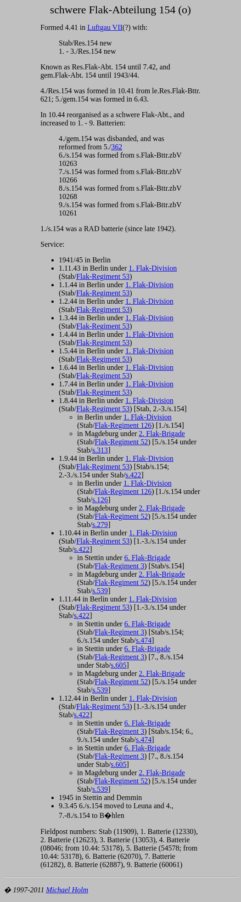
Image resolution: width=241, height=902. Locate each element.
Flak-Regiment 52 (121, 442)
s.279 (100, 524)
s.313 (100, 450)
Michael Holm (67, 890)
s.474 (143, 640)
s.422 (133, 475)
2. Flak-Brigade (162, 433)
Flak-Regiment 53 (102, 276)
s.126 (100, 500)
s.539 (100, 591)
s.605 (118, 665)
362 (116, 147)
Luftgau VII (105, 27)
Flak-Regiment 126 (123, 425)
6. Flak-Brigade (147, 558)
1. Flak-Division (153, 268)
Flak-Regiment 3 (119, 566)
